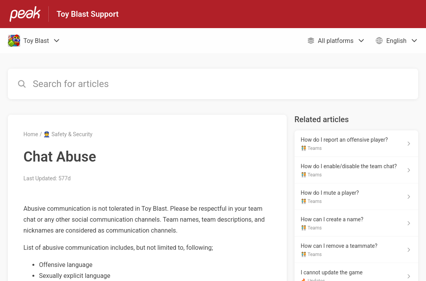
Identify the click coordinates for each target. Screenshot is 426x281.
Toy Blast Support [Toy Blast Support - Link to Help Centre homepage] (88, 14)
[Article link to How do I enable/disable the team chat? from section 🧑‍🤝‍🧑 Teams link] (356, 170)
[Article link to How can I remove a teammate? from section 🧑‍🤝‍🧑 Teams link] (356, 250)
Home (30, 134)
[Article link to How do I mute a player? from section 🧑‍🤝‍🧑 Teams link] (356, 196)
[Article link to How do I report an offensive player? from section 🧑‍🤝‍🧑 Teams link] (356, 143)
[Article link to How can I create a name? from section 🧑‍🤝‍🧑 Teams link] (356, 223)
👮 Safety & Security (67, 134)
